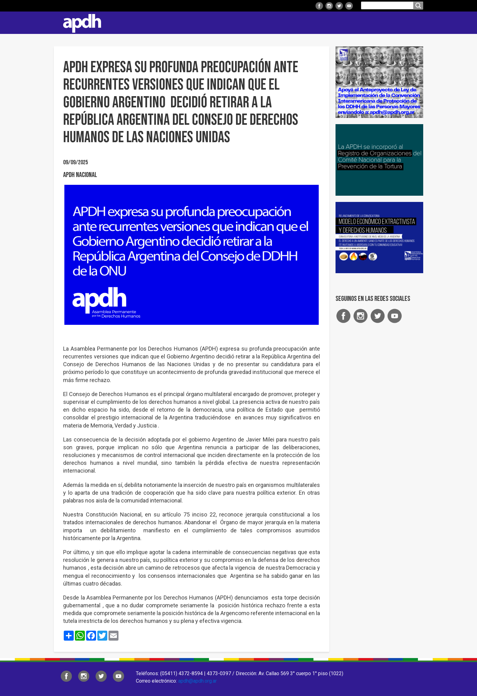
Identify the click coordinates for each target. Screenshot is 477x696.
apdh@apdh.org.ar (197, 681)
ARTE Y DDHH (353, 22)
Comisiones (258, 22)
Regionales (179, 22)
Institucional (138, 22)
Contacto (415, 23)
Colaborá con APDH (305, 22)
